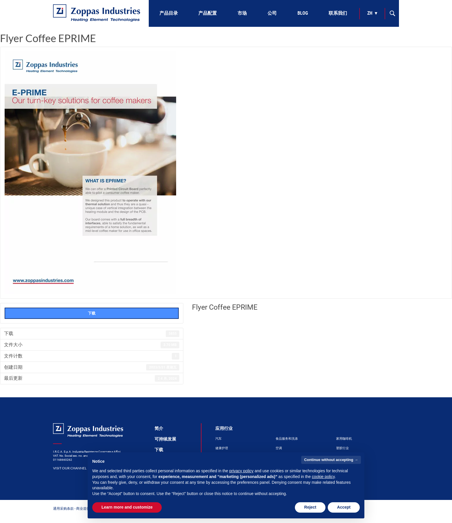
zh (369, 13)
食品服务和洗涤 (287, 439)
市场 (242, 13)
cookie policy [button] (323, 476)
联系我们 (338, 13)
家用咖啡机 (344, 439)
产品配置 (207, 13)
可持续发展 (165, 439)
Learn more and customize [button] (126, 507)
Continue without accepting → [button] (331, 460)
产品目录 (168, 13)
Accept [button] (344, 507)
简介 (159, 428)
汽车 (218, 439)
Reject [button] (310, 507)
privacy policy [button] (241, 471)
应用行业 (224, 428)
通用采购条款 (63, 508)
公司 (272, 13)
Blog (302, 13)
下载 (91, 313)
